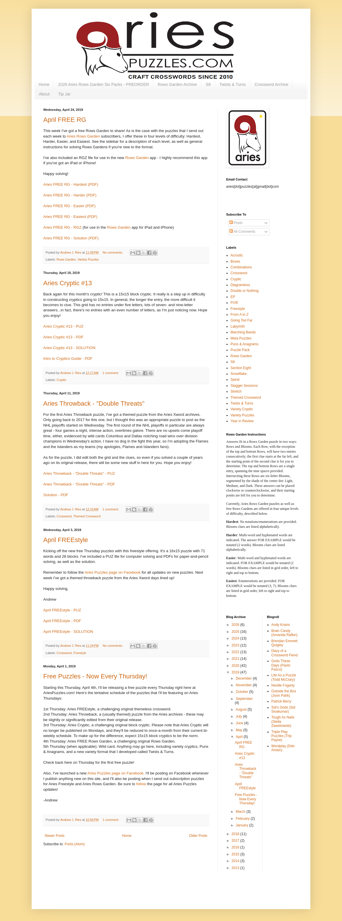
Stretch (236, 391)
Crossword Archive (272, 84)
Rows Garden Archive (177, 84)
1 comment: (111, 373)
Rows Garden (137, 158)
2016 (236, 847)
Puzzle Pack (240, 350)
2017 (236, 841)
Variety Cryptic (242, 409)
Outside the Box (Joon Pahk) (283, 693)
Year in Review (242, 421)
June (240, 723)
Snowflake (238, 374)
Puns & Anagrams (244, 344)
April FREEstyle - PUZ (62, 610)
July (239, 716)
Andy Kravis (280, 625)
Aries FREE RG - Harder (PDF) (69, 195)
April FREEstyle (65, 539)
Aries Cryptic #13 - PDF (63, 337)
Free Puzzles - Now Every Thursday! (95, 676)
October (242, 692)
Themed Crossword (86, 516)
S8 (208, 84)
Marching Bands (243, 332)
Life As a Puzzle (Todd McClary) (283, 677)
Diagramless (240, 285)
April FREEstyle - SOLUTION (68, 631)
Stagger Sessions (244, 386)
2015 (236, 854)
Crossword (64, 516)
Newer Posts (54, 836)
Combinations (241, 267)
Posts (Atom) (74, 844)
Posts (235, 223)
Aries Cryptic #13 (67, 283)
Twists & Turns (232, 84)
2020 (236, 666)
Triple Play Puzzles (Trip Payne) (281, 736)
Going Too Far (242, 320)
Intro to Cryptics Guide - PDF (67, 358)
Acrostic (237, 255)
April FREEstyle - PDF (62, 621)
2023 (236, 645)
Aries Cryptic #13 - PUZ (63, 326)
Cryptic (61, 380)
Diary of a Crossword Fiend (284, 653)
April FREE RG (64, 119)
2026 (236, 625)
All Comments (242, 232)
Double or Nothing (245, 291)
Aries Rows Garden (83, 136)
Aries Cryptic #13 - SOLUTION (69, 348)
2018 (236, 834)
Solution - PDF (55, 495)
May (239, 730)
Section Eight (241, 368)
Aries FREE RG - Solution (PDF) (71, 238)
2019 (236, 672)
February (243, 819)
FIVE (234, 303)
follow (141, 784)
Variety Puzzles (88, 259)
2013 (236, 868)
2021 (236, 659)
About (44, 94)
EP (233, 297)
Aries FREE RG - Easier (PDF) (69, 206)
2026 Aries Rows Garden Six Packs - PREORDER (103, 84)
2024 (236, 638)
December (244, 678)
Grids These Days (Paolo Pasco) (280, 665)
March (241, 812)
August (242, 709)
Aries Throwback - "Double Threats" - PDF (79, 484)
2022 (236, 652)
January (242, 825)
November (244, 685)
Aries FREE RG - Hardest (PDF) (70, 184)
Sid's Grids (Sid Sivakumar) (283, 709)
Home (44, 84)
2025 (236, 632)
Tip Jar (64, 94)
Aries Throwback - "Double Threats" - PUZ (79, 473)
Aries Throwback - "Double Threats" (94, 403)
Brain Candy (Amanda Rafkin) (284, 633)
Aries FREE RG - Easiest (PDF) (70, 216)
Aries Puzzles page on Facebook (112, 572)
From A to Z (240, 315)
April (240, 737)
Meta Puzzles (241, 338)
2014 (236, 861)
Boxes (235, 261)
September (244, 699)
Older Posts (198, 836)
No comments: (113, 252)
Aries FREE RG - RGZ (62, 227)
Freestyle (79, 653)
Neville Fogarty (283, 685)
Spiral (235, 380)
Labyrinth (238, 326)
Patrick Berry (281, 701)
